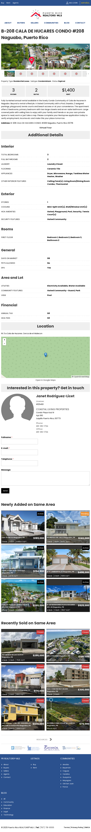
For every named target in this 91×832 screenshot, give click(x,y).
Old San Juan (68, 783)
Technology (8, 815)
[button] (45, 355)
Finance (7, 808)
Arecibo (66, 764)
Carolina (66, 774)
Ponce (65, 787)
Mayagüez (67, 780)
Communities (51, 22)
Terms (67, 827)
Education (8, 805)
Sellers (34, 22)
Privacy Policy (77, 827)
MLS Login (73, 3)
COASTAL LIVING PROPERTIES (52, 409)
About (8, 22)
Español (85, 3)
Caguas (66, 771)
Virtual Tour (45, 127)
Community (9, 802)
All (4, 799)
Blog (66, 22)
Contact (80, 22)
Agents (15, 3)
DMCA (87, 827)
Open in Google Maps (46, 380)
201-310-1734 (42, 426)
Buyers (21, 22)
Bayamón (67, 768)
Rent (8, 3)
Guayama (67, 777)
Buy (2, 3)
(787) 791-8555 (47, 827)
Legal (6, 811)
